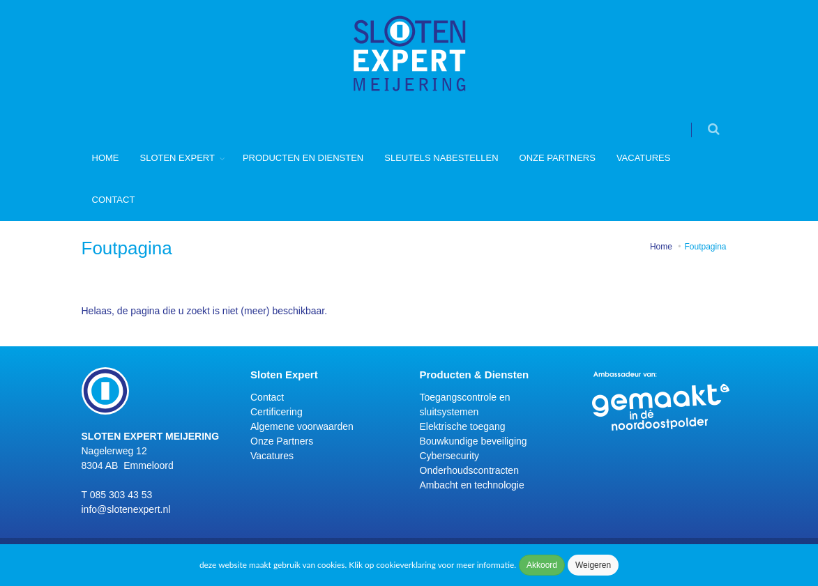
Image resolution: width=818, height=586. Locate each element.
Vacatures (643, 158)
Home (105, 158)
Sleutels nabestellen (441, 158)
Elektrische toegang (463, 426)
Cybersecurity (450, 455)
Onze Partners (558, 158)
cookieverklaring (405, 565)
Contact (113, 199)
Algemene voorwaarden (302, 426)
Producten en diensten (303, 158)
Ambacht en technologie (472, 485)
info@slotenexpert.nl (126, 509)
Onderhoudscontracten (469, 470)
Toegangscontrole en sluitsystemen (465, 404)
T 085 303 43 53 (117, 494)
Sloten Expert (177, 158)
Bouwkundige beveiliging (473, 441)
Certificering (276, 411)
